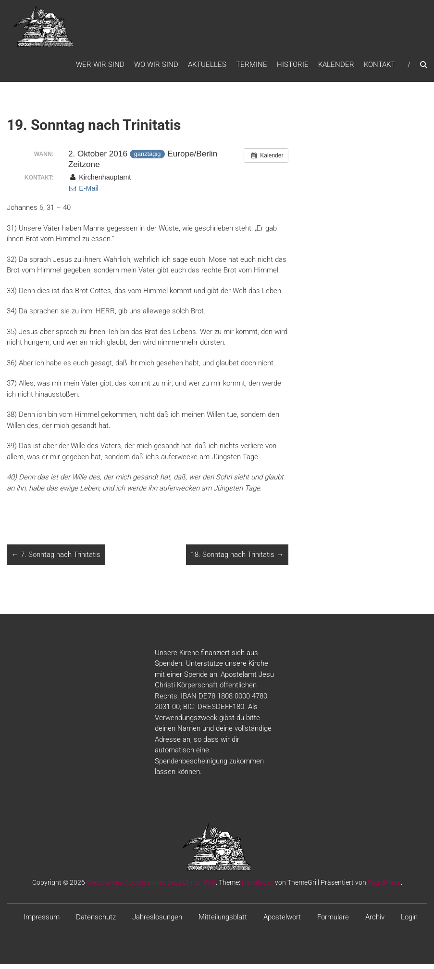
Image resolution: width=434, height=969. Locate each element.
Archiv (374, 921)
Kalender (336, 67)
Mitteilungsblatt (222, 921)
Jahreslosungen (157, 921)
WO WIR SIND (156, 67)
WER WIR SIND (100, 67)
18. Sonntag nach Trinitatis (237, 559)
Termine (251, 67)
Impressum (42, 921)
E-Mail (83, 193)
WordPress (384, 887)
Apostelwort (282, 921)
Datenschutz (96, 921)
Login (409, 921)
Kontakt (379, 67)
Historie (293, 67)
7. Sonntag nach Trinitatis (56, 559)
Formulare (333, 921)
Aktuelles (207, 67)
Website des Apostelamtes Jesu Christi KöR (151, 887)
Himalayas (257, 887)
